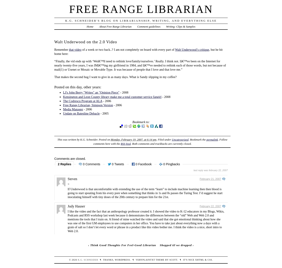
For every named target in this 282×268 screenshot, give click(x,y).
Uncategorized (180, 139)
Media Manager (73, 109)
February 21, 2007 (210, 179)
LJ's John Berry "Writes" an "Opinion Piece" (91, 92)
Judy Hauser (76, 206)
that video (75, 49)
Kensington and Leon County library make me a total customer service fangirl (112, 97)
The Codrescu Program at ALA (82, 101)
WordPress (122, 260)
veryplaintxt (145, 260)
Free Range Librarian (141, 9)
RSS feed (126, 143)
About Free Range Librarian (115, 26)
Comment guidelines (148, 26)
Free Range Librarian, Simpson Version (88, 105)
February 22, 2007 (210, 206)
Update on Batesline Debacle (81, 113)
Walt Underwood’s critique (192, 49)
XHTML (199, 260)
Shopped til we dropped (176, 245)
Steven (72, 179)
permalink (212, 139)
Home (90, 26)
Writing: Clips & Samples (181, 26)
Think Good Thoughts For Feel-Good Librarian (123, 245)
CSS (210, 260)
